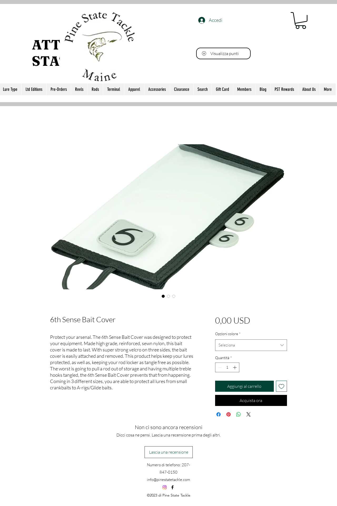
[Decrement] (219, 367)
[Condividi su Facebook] (218, 414)
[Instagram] (164, 487)
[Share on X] (248, 414)
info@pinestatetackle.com (168, 479)
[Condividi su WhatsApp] (238, 414)
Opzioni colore (228, 333)
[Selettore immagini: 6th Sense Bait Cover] (163, 296)
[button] (301, 20)
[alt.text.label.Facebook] (172, 487)
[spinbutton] (227, 367)
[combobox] (251, 345)
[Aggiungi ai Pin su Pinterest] (228, 414)
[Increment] (235, 367)
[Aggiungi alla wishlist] (281, 386)
